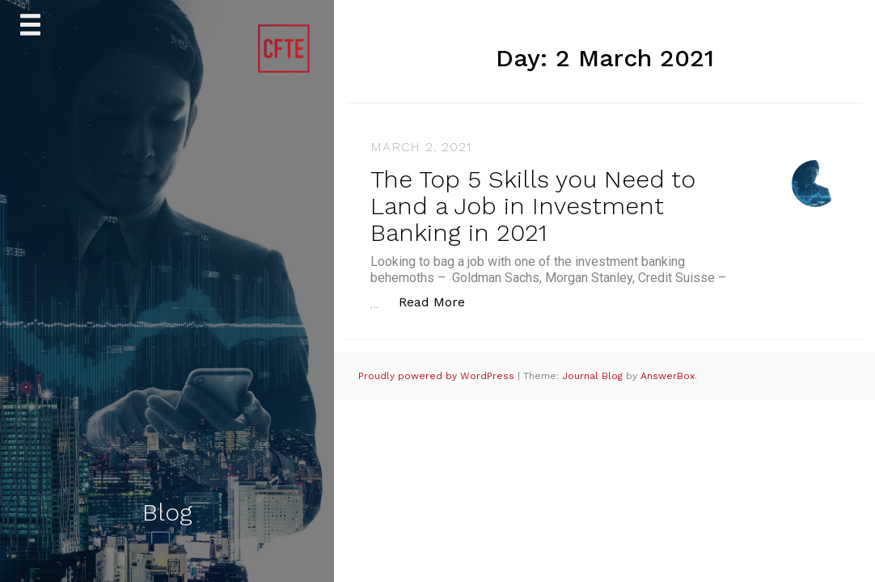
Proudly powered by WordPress (438, 376)
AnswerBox (667, 376)
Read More (440, 301)
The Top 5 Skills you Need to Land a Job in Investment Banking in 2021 (532, 206)
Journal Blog (594, 376)
